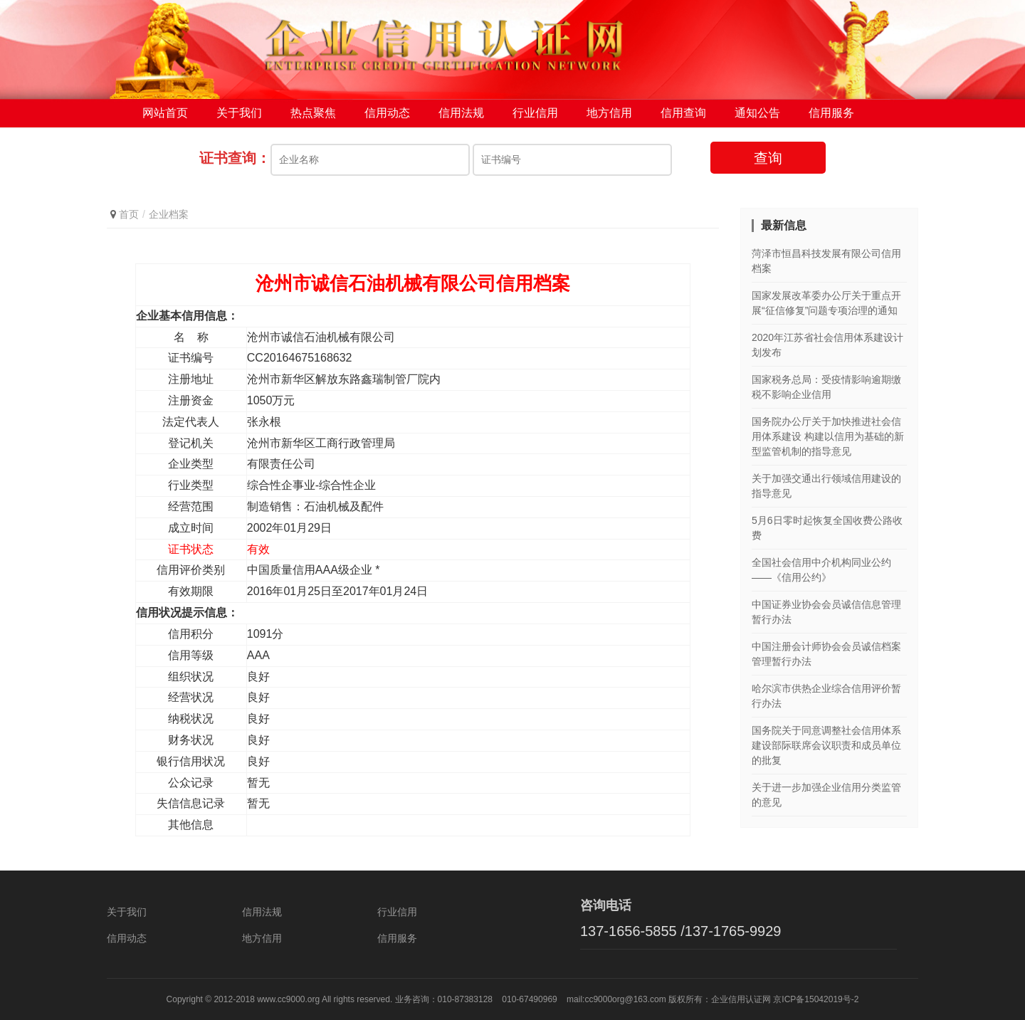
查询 (768, 159)
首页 (129, 215)
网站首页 (165, 113)
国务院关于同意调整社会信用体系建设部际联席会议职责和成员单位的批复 (826, 746)
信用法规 (461, 113)
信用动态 (387, 113)
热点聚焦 (313, 113)
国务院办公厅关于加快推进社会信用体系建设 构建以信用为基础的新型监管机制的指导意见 (828, 437)
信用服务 (831, 113)
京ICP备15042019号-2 (815, 999)
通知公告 (757, 113)
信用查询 (683, 113)
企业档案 (169, 215)
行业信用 (535, 113)
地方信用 (609, 113)
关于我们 (239, 113)
